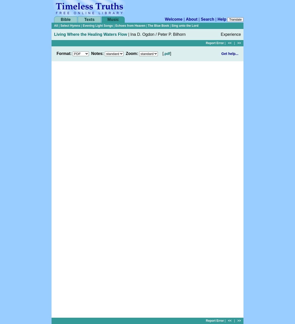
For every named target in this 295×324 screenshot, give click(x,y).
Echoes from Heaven (130, 25)
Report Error (215, 43)
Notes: (97, 53)
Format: (64, 53)
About (192, 19)
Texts (89, 19)
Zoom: (132, 53)
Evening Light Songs (98, 25)
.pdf (167, 54)
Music (113, 19)
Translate (235, 19)
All (56, 25)
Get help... (229, 54)
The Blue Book (158, 25)
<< (230, 43)
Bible (65, 19)
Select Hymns (70, 25)
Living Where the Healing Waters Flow (90, 34)
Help (221, 19)
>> (239, 43)
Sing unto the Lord (185, 25)
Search (207, 19)
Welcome (174, 19)
